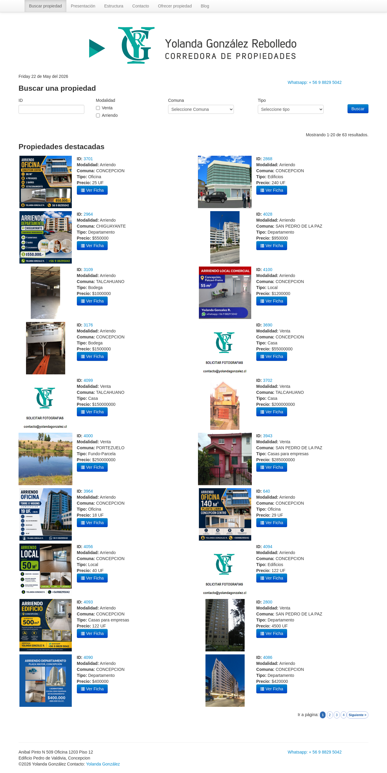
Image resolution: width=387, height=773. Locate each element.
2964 (88, 214)
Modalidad (105, 100)
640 (266, 491)
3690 (267, 325)
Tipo (262, 100)
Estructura (113, 6)
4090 (88, 657)
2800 (267, 602)
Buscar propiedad (45, 6)
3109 (88, 269)
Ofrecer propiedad (175, 6)
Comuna (176, 100)
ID (21, 100)
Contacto (140, 6)
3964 (88, 491)
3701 (88, 158)
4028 (267, 214)
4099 (88, 380)
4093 (88, 602)
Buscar (358, 108)
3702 (267, 380)
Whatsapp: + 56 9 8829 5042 (315, 82)
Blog (205, 6)
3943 (267, 435)
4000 (88, 435)
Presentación (83, 6)
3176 (88, 325)
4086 (267, 657)
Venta (107, 107)
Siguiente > (357, 715)
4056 (88, 546)
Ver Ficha (92, 190)
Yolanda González (103, 764)
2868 (267, 158)
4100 (267, 269)
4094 (267, 546)
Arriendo (110, 115)
